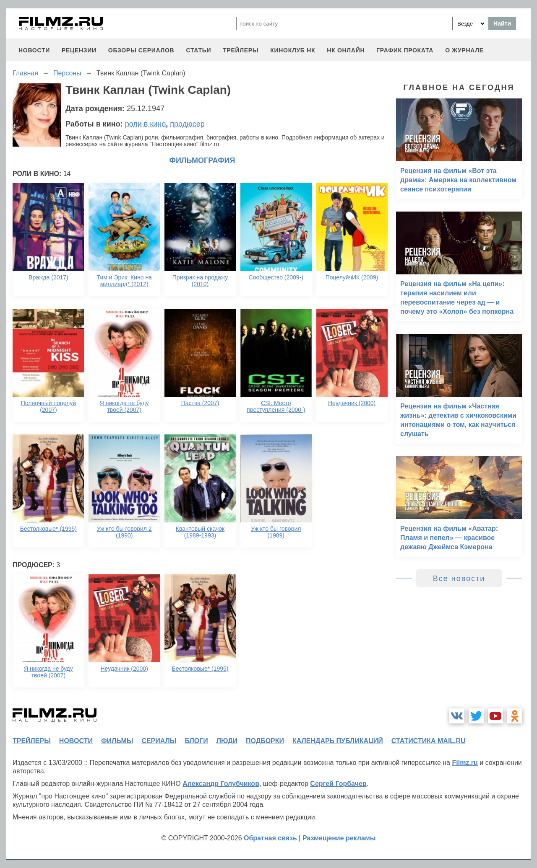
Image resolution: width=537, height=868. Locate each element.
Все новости (459, 578)
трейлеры (240, 50)
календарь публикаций (337, 740)
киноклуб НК (292, 50)
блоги (196, 740)
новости (34, 50)
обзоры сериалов (141, 50)
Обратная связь (270, 838)
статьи (198, 50)
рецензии (79, 50)
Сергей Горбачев (338, 783)
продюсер (187, 124)
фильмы (117, 740)
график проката (404, 50)
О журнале (464, 50)
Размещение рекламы (339, 838)
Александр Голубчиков (220, 783)
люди (226, 740)
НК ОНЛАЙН (346, 50)
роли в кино (145, 124)
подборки (265, 740)
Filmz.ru (464, 762)
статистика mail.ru (428, 740)
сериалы (158, 740)
